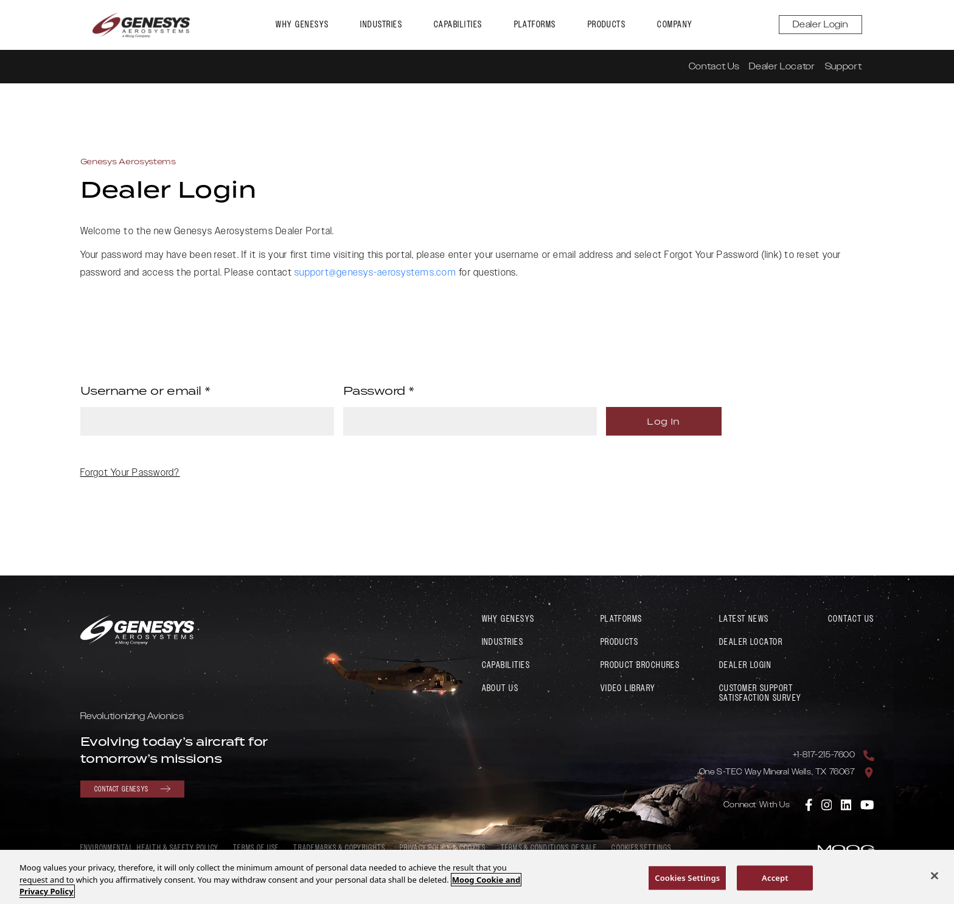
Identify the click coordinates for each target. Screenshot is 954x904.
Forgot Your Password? (130, 473)
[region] (477, 877)
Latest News (744, 619)
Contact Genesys (132, 789)
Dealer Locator (782, 66)
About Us (500, 688)
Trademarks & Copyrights (339, 848)
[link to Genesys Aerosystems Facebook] (809, 804)
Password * (379, 390)
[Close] (934, 875)
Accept (775, 877)
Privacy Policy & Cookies (443, 848)
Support (843, 66)
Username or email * (145, 390)
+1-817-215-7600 (824, 755)
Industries (381, 24)
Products (607, 24)
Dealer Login (820, 24)
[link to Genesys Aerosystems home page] (141, 25)
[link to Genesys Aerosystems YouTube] (867, 804)
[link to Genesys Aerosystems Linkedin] (847, 804)
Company (674, 24)
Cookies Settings (641, 848)
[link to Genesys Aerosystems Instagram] (827, 804)
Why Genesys (302, 24)
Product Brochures (640, 665)
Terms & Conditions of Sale (549, 848)
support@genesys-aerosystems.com (375, 272)
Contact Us (714, 66)
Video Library (628, 688)
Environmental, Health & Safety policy (149, 848)
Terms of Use (256, 848)
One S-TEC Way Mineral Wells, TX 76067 (777, 772)
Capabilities (458, 24)
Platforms (535, 24)
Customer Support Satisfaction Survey (760, 693)
